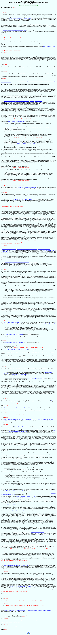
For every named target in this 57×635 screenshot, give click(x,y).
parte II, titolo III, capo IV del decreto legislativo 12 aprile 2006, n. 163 (22, 586)
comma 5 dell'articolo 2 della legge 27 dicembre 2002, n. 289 (21, 18)
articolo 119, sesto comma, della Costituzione (17, 121)
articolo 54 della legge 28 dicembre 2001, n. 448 (13, 490)
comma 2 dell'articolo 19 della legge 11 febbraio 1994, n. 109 (26, 143)
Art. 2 (2, 9)
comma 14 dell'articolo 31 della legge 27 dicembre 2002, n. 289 (24, 199)
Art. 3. (2, 84)
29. (1, 187)
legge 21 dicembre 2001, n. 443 (20, 426)
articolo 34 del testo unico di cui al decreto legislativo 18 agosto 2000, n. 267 (26, 543)
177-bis (2, 573)
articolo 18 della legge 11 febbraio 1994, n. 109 (27, 187)
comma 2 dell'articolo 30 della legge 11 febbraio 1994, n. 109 (15, 504)
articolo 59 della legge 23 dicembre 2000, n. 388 (13, 334)
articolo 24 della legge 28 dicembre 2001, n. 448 (13, 342)
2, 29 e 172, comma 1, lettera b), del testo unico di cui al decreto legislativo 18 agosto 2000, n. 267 (23, 101)
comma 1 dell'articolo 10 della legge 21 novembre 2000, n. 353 (16, 565)
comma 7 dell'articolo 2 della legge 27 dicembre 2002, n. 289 (17, 262)
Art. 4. (2, 363)
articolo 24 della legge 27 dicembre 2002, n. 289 (12, 322)
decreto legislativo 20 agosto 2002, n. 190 (20, 374)
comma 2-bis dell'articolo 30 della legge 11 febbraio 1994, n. (17, 510)
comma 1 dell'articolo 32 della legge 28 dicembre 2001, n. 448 (16, 349)
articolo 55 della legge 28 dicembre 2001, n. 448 (25, 496)
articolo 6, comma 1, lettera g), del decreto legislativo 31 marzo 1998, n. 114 (18, 407)
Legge (22, 1)
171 (1, 553)
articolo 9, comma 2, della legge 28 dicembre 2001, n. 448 (14, 22)
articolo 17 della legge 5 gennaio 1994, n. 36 (36, 378)
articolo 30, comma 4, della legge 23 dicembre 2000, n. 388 (14, 30)
